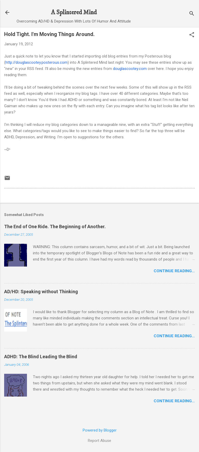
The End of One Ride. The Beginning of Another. (55, 226)
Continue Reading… (174, 271)
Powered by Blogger (100, 430)
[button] (192, 35)
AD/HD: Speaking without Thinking (41, 291)
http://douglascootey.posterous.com (36, 62)
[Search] (192, 14)
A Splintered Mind (74, 12)
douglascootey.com (130, 68)
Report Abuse (99, 440)
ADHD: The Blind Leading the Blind (40, 356)
